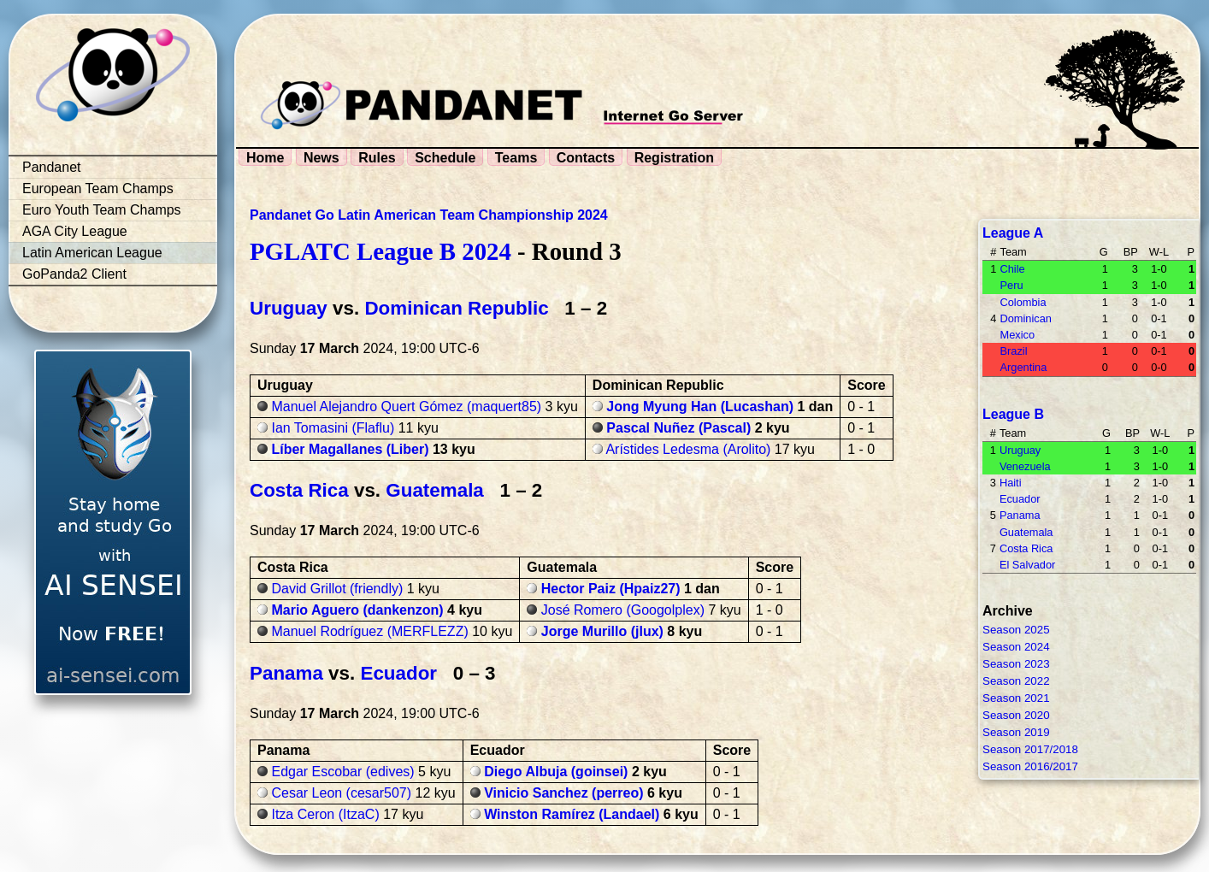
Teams (516, 157)
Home (265, 157)
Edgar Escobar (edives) (342, 771)
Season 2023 (1016, 663)
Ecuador (398, 673)
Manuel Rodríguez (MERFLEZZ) (369, 631)
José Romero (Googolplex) (623, 610)
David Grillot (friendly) (337, 588)
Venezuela (1025, 466)
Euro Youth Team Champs (101, 210)
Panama (286, 673)
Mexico (1017, 334)
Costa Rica (299, 490)
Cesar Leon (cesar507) (341, 793)
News (321, 157)
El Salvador (1027, 564)
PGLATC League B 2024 (380, 251)
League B (1013, 414)
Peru (1011, 285)
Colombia (1023, 302)
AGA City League (74, 231)
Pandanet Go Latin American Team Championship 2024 (429, 215)
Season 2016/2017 (1030, 766)
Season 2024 (1016, 646)
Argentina (1023, 367)
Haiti (1011, 482)
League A (1012, 233)
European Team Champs (98, 188)
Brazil (1013, 351)
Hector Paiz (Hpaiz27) (611, 588)
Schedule (445, 157)
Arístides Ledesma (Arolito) (687, 449)
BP (1130, 251)
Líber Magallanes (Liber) (349, 449)
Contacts (586, 157)
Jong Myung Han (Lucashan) (699, 406)
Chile (1012, 268)
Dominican (1025, 318)
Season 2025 (1016, 629)
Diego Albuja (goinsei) (556, 771)
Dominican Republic (456, 308)
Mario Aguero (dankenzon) (357, 610)
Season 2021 (1016, 698)
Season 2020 (1016, 715)
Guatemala (435, 490)
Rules (377, 157)
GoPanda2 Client (74, 274)
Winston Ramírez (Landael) (571, 814)
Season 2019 (1016, 732)
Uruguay (288, 308)
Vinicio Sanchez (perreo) (563, 793)
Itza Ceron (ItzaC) (325, 814)
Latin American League (92, 252)
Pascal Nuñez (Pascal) (678, 428)
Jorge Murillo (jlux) (602, 631)
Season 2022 (1016, 681)
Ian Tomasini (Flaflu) (332, 428)
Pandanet (51, 167)
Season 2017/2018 (1030, 749)
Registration (674, 157)
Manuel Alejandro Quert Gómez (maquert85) (406, 406)
